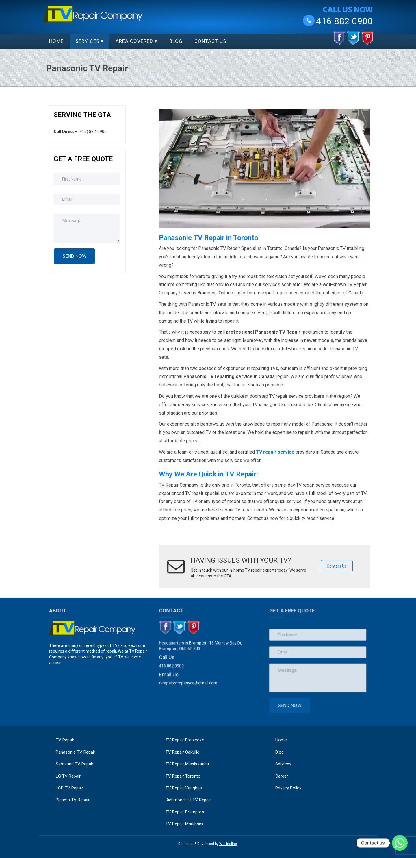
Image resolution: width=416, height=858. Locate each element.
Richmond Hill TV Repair (188, 799)
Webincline (228, 844)
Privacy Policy (290, 783)
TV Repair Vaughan (184, 788)
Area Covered (134, 41)
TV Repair (65, 740)
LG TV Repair (68, 776)
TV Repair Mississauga (187, 764)
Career (283, 773)
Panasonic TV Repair (75, 752)
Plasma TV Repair (73, 799)
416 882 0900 (344, 20)
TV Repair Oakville (182, 752)
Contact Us (210, 41)
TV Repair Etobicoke (185, 740)
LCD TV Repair (69, 788)
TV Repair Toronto (183, 776)
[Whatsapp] (400, 843)
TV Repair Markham (184, 823)
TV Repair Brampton (185, 812)
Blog (176, 41)
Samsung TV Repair (74, 764)
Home (56, 41)
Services (87, 41)
